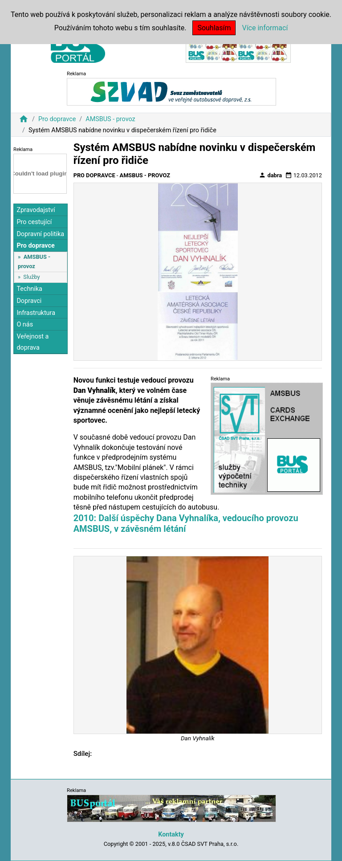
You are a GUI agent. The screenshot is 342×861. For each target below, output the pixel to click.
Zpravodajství (35, 210)
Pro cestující (34, 222)
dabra (270, 175)
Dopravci (28, 301)
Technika (29, 289)
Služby (31, 276)
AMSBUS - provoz (110, 119)
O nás (24, 324)
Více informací (265, 28)
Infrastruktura (35, 313)
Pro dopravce (57, 119)
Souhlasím (214, 28)
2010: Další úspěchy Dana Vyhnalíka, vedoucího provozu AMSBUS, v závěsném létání (185, 523)
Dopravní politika (40, 234)
